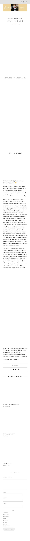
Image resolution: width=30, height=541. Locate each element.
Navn (4, 492)
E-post (5, 498)
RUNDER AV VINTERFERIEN (11, 405)
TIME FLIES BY (7, 464)
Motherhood (18, 18)
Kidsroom (11, 18)
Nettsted (5, 504)
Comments (15, 366)
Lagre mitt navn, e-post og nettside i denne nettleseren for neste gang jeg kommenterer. (6, 519)
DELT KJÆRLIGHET (8, 434)
